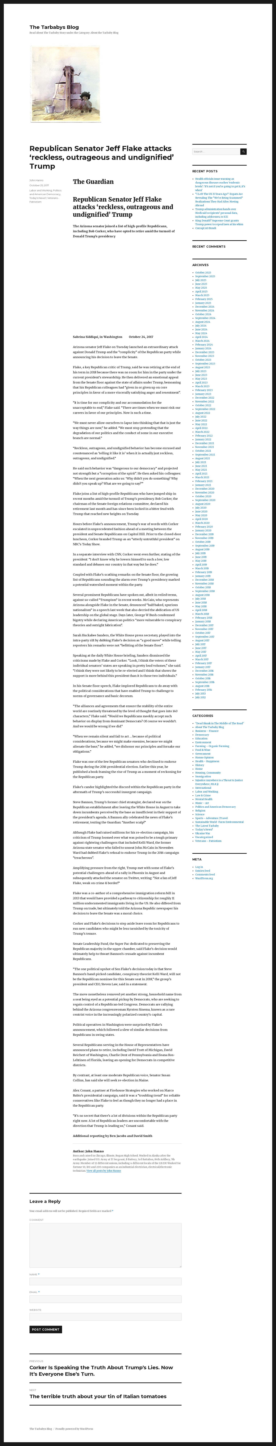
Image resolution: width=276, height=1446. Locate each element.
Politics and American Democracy (215, 806)
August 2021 (202, 458)
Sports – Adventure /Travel (211, 818)
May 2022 (201, 424)
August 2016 (202, 686)
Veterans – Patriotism (208, 841)
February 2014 (203, 689)
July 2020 (201, 507)
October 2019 (202, 541)
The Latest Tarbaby (207, 825)
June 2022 (201, 420)
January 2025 (203, 303)
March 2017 (201, 659)
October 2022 (203, 405)
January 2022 (203, 439)
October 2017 (202, 632)
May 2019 (200, 560)
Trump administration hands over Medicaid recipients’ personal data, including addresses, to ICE (216, 213)
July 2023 (200, 371)
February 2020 (204, 526)
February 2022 (204, 435)
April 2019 (201, 564)
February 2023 (204, 390)
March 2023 (202, 386)
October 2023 (203, 359)
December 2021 (204, 443)
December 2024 (204, 306)
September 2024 (205, 318)
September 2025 (205, 276)
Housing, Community (208, 772)
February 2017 (203, 663)
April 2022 (201, 428)
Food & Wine (202, 750)
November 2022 (204, 401)
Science (200, 814)
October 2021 (203, 450)
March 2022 (202, 431)
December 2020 (204, 488)
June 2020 (201, 511)
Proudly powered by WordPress (74, 1428)
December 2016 (204, 670)
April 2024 (201, 337)
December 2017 (204, 625)
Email (35, 1292)
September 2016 (204, 682)
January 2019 (202, 576)
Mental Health (203, 799)
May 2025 (201, 287)
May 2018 (201, 606)
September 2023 (205, 363)
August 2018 (202, 595)
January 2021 (203, 485)
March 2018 (202, 614)
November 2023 (204, 356)
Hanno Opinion (204, 757)
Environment (203, 742)
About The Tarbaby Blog (209, 727)
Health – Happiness (207, 761)
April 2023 (201, 382)
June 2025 (201, 284)
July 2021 (200, 462)
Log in (199, 867)
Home (199, 769)
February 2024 (204, 344)
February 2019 (203, 572)
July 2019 (200, 553)
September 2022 (205, 409)
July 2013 (200, 693)
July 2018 (200, 598)
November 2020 (204, 492)
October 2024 (203, 314)
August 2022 (202, 413)
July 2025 (200, 280)
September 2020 (205, 500)
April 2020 (201, 519)
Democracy (202, 734)
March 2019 (202, 568)
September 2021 (205, 454)
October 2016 (202, 678)
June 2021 (201, 466)
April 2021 (201, 473)
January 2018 (203, 621)
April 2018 (201, 610)
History (199, 765)
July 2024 (201, 325)
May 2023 (201, 378)
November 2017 (204, 629)
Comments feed (205, 874)
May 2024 (201, 333)
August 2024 (202, 321)
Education (201, 738)
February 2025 (203, 299)
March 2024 (202, 340)
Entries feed (202, 870)
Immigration (203, 776)
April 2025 (201, 291)
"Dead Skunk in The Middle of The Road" (219, 723)
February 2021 (203, 481)
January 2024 (203, 348)
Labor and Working (41, 190)
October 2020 (203, 496)
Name (35, 1274)
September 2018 (205, 591)
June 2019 (201, 557)
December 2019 (204, 534)
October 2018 (203, 587)
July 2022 (200, 416)
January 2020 (203, 530)
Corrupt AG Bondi (205, 228)
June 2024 (201, 329)
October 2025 (203, 272)
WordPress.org (204, 878)
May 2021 (201, 469)
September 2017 (204, 636)
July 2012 (200, 697)
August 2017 (202, 640)
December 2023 (204, 352)
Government (202, 753)
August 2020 (202, 504)
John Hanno (36, 180)
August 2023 (202, 367)
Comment (37, 1219)
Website (35, 1309)
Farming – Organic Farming (212, 746)
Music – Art (202, 803)
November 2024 (204, 310)
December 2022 (204, 397)
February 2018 (203, 617)
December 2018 (204, 579)
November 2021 (204, 447)
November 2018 (204, 583)
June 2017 (200, 648)
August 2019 (202, 549)
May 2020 (201, 515)
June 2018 (201, 602)
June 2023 (201, 375)
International (203, 787)
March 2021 (202, 477)
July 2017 (200, 644)
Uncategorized (204, 837)
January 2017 (202, 667)
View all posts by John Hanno (104, 1170)
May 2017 (200, 651)
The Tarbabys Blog (54, 27)
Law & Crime (203, 795)
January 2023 (203, 394)
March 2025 (202, 295)
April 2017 (201, 655)
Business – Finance (207, 731)
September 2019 (204, 545)
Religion (200, 810)
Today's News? (38, 198)
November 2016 (204, 674)
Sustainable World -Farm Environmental (219, 822)
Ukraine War (202, 833)
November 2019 (204, 538)
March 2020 (202, 523)
